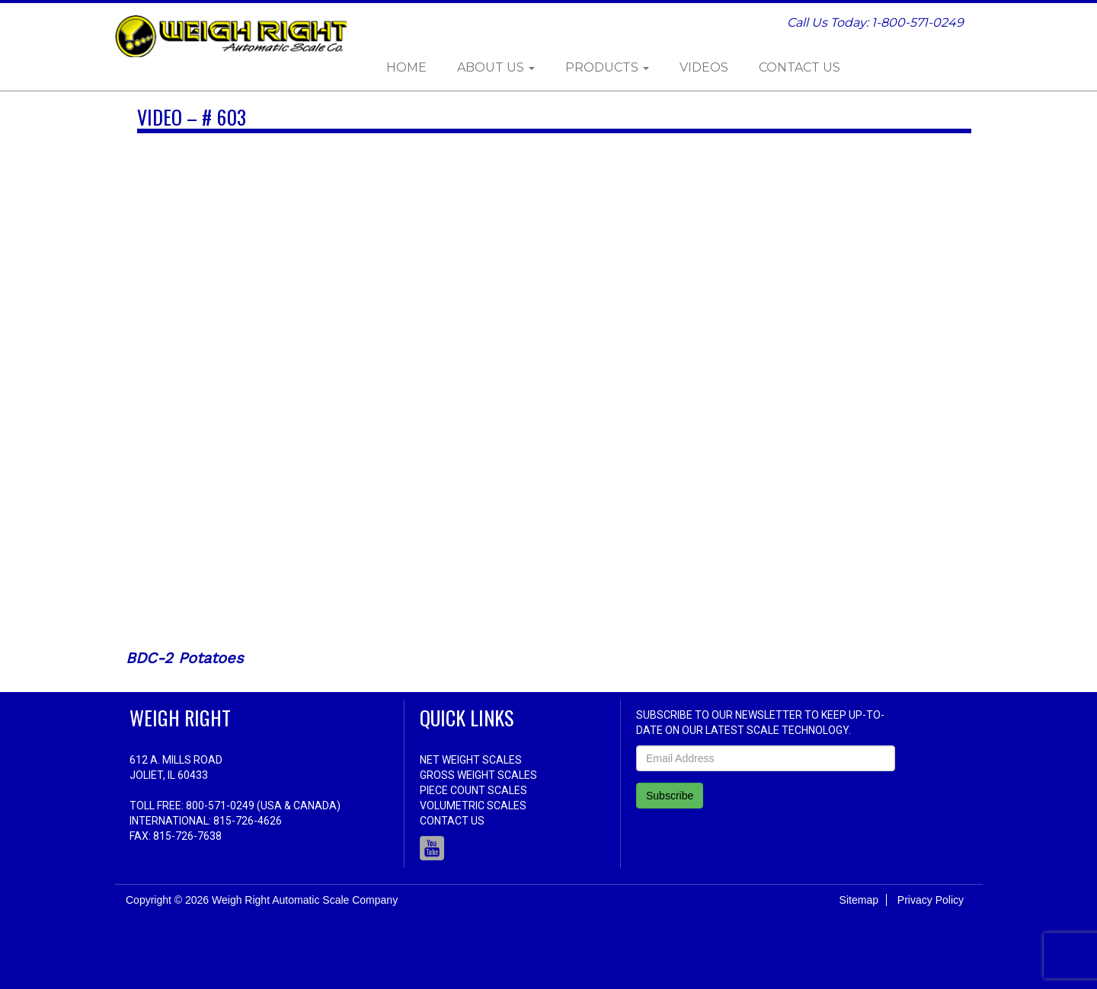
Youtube (432, 848)
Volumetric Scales (473, 805)
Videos (704, 67)
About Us (496, 67)
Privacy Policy (930, 900)
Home (406, 67)
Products (607, 67)
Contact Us (799, 67)
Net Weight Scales (471, 760)
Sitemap (859, 900)
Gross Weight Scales (478, 775)
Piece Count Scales (473, 790)
